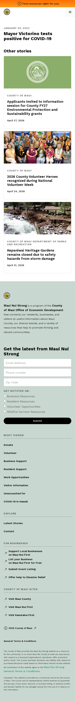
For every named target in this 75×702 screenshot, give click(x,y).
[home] (8, 11)
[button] (70, 12)
